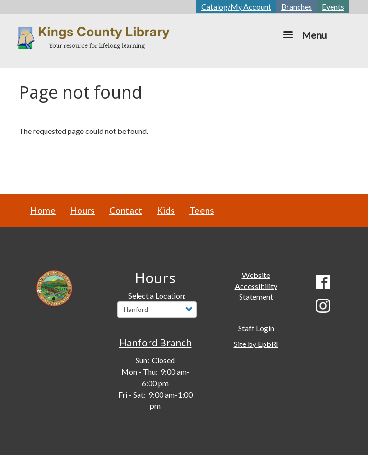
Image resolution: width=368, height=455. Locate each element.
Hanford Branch (155, 342)
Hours (82, 210)
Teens (201, 210)
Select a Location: (157, 295)
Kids (166, 210)
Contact (125, 210)
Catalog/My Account (236, 6)
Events (333, 6)
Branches (296, 6)
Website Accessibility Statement (256, 285)
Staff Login (256, 328)
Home (43, 210)
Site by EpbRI (256, 343)
